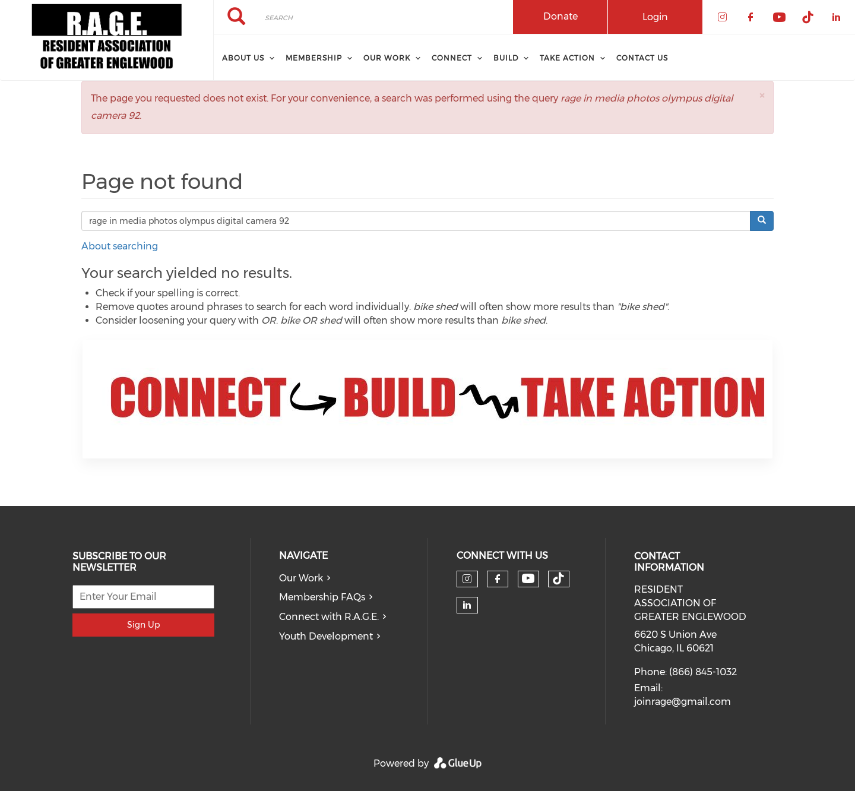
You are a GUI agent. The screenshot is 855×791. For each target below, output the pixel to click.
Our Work (301, 578)
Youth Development (326, 636)
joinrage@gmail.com (682, 701)
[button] (762, 95)
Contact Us (642, 57)
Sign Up (143, 624)
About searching (119, 246)
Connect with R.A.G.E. (329, 616)
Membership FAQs (322, 597)
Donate (560, 16)
